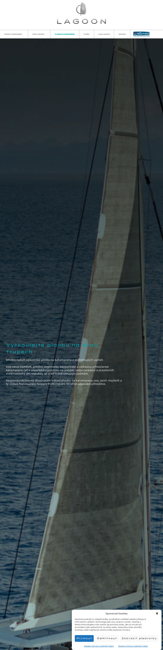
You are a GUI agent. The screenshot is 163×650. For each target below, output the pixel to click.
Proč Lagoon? (39, 34)
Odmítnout (107, 638)
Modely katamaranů (14, 34)
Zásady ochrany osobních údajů (99, 646)
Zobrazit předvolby (139, 638)
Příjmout (84, 638)
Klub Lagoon (104, 34)
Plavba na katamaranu (65, 34)
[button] (157, 613)
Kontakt (122, 34)
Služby (87, 34)
